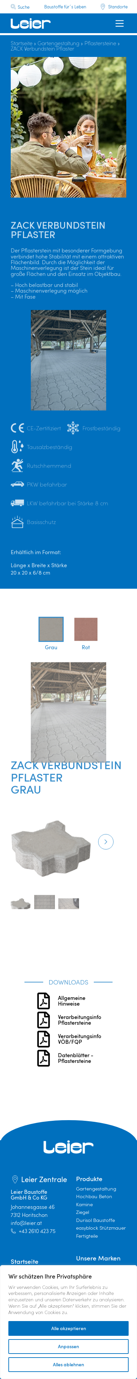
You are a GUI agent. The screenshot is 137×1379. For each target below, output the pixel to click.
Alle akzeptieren (68, 1328)
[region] (68, 1322)
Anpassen (68, 1346)
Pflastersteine (100, 43)
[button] (106, 867)
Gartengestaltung (58, 43)
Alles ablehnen (68, 1364)
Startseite (21, 43)
